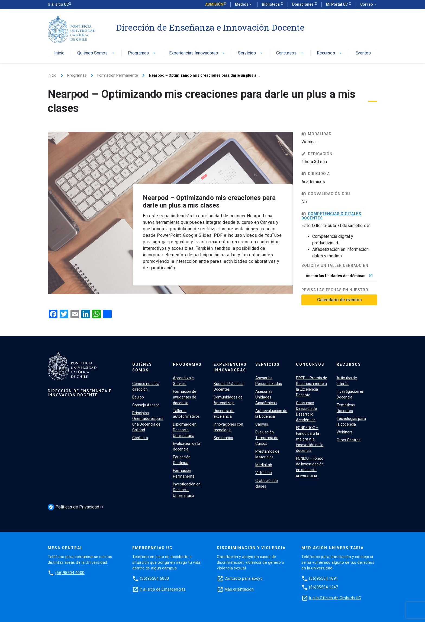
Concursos (290, 53)
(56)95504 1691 (323, 578)
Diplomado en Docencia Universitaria (185, 430)
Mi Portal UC (337, 4)
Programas (142, 53)
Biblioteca (271, 4)
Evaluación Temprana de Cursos (266, 438)
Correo (368, 4)
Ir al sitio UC (58, 4)
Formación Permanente (117, 75)
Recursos (330, 53)
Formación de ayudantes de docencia (184, 397)
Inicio (59, 53)
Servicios (250, 53)
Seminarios (223, 438)
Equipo (138, 397)
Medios (244, 4)
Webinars (345, 432)
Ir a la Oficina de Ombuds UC (335, 598)
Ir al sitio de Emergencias (163, 589)
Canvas (261, 424)
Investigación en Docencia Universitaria (187, 490)
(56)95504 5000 (154, 578)
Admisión (214, 4)
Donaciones (303, 4)
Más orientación (239, 589)
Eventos (363, 53)
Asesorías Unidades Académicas (339, 275)
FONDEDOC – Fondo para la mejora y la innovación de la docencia (309, 439)
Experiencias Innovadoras (197, 53)
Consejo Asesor (145, 405)
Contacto (140, 438)
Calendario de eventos (339, 299)
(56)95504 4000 (70, 573)
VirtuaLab (263, 473)
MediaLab (263, 465)
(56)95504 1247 (323, 587)
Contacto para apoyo (243, 578)
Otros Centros (348, 440)
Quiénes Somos (96, 53)
